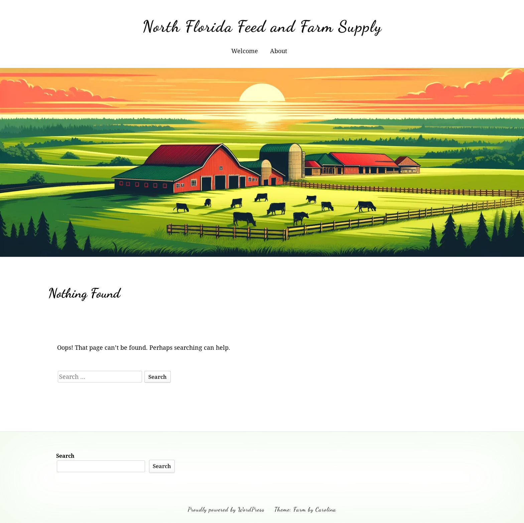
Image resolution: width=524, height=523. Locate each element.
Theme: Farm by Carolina (305, 509)
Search (65, 455)
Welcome (244, 51)
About (278, 51)
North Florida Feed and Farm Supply (262, 26)
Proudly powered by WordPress (226, 509)
